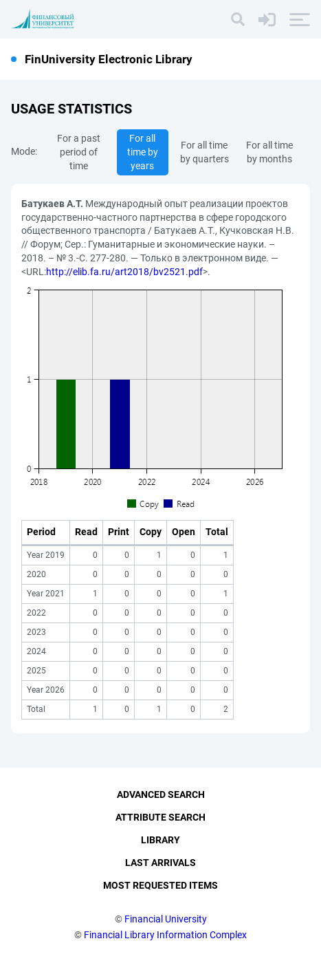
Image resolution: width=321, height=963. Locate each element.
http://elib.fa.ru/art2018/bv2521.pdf (124, 271)
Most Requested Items (160, 885)
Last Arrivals (160, 862)
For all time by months (269, 152)
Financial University (165, 918)
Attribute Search (160, 817)
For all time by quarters (204, 152)
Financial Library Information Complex (165, 934)
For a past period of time (78, 152)
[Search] (238, 19)
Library (160, 839)
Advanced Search (161, 794)
